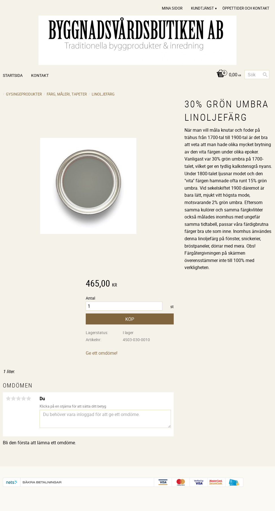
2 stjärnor (13, 398)
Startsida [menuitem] (13, 75)
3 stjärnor (18, 398)
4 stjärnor (23, 398)
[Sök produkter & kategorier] (256, 74)
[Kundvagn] (227, 75)
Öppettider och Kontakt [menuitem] (245, 8)
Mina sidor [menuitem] (172, 8)
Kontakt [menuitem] (40, 75)
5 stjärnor (28, 398)
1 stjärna (8, 398)
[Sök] (265, 74)
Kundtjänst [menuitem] (202, 8)
